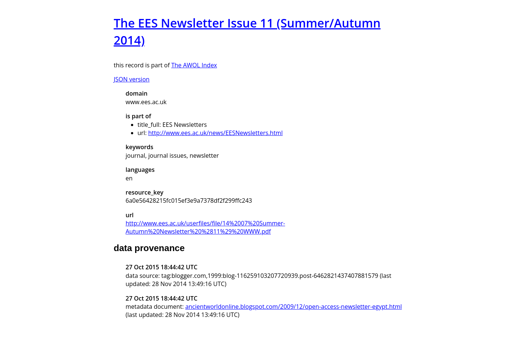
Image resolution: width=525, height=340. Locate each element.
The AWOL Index (194, 65)
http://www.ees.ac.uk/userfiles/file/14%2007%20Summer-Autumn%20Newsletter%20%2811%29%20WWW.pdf (205, 227)
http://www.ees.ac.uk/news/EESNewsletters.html (215, 133)
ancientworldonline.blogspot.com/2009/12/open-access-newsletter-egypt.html (293, 306)
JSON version (132, 79)
